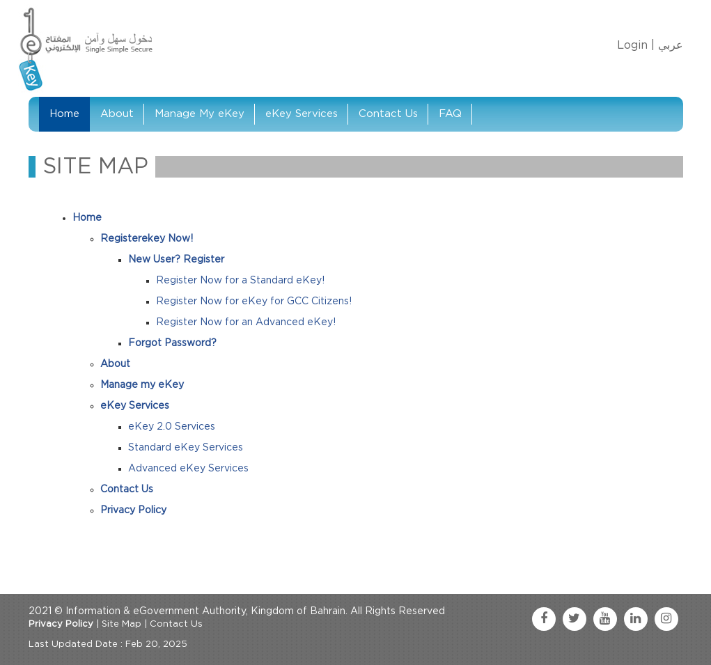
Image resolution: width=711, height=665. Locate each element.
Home (64, 114)
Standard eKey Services (185, 448)
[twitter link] (574, 619)
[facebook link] (544, 619)
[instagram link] (666, 619)
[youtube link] (605, 619)
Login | (636, 45)
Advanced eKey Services (188, 469)
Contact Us (388, 114)
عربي (670, 45)
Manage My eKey (199, 114)
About (117, 114)
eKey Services (301, 114)
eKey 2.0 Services (171, 427)
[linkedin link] (636, 619)
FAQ (450, 114)
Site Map (121, 624)
